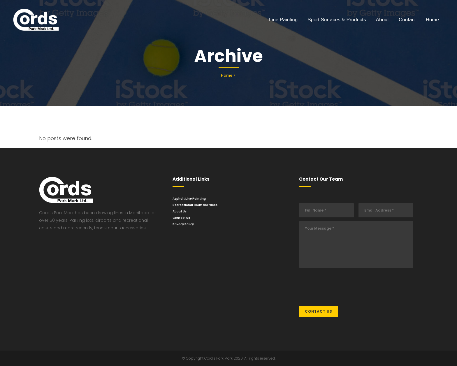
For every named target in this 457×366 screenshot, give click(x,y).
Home (226, 75)
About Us (180, 211)
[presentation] (343, 283)
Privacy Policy (183, 224)
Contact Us (181, 218)
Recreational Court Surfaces (195, 205)
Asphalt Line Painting (189, 198)
